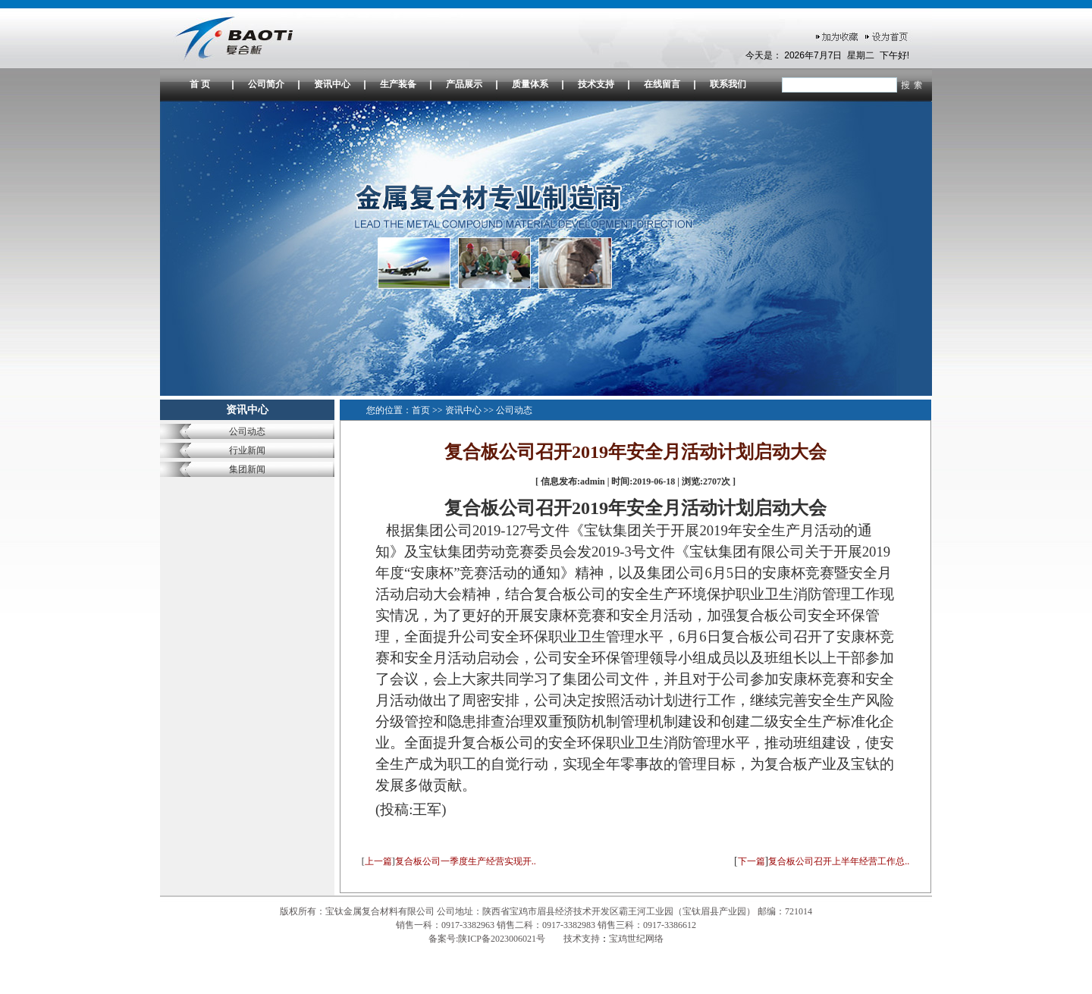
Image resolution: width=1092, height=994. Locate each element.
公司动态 (247, 431)
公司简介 (266, 84)
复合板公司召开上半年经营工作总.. (838, 861)
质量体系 (530, 84)
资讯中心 (332, 84)
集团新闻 (247, 469)
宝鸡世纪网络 (636, 938)
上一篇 (378, 861)
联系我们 (728, 84)
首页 (421, 410)
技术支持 (596, 84)
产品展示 (464, 84)
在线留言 (662, 84)
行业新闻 (247, 450)
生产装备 (398, 84)
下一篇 (751, 861)
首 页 (200, 84)
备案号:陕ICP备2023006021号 (488, 938)
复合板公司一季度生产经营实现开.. (465, 861)
